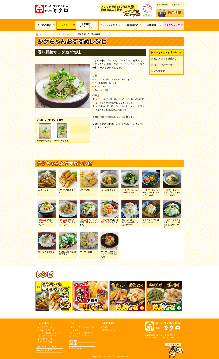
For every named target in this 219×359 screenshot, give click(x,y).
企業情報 (151, 25)
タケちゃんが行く (109, 25)
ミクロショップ (172, 25)
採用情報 (170, 12)
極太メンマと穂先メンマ (167, 58)
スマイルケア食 (45, 342)
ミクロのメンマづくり (85, 25)
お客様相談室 (131, 25)
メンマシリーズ (45, 327)
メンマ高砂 (159, 71)
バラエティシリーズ (47, 336)
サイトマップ (177, 5)
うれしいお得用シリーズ (49, 333)
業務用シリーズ (45, 339)
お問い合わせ (162, 5)
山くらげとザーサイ (164, 65)
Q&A (105, 327)
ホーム (37, 34)
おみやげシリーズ (46, 330)
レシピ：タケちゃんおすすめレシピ (58, 34)
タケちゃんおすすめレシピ (168, 52)
